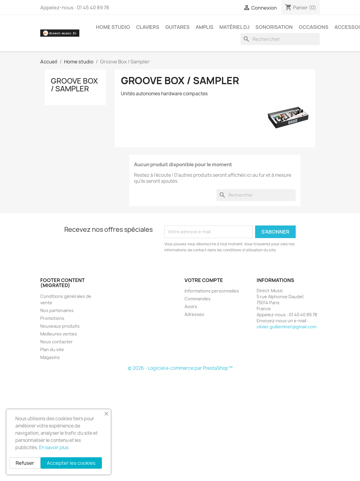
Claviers (147, 27)
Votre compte (204, 280)
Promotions (52, 318)
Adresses (194, 314)
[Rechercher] (280, 39)
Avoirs (191, 306)
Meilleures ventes (58, 334)
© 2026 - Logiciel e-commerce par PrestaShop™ (180, 368)
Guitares (177, 27)
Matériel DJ (234, 27)
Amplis (204, 27)
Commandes (198, 299)
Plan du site (52, 349)
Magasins (50, 357)
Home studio (113, 27)
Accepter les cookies (71, 463)
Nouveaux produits (60, 326)
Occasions (313, 27)
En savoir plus (54, 447)
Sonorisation (274, 27)
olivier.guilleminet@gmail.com (286, 326)
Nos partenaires (57, 310)
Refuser (25, 463)
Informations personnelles (212, 291)
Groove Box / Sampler (74, 85)
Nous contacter (56, 342)
